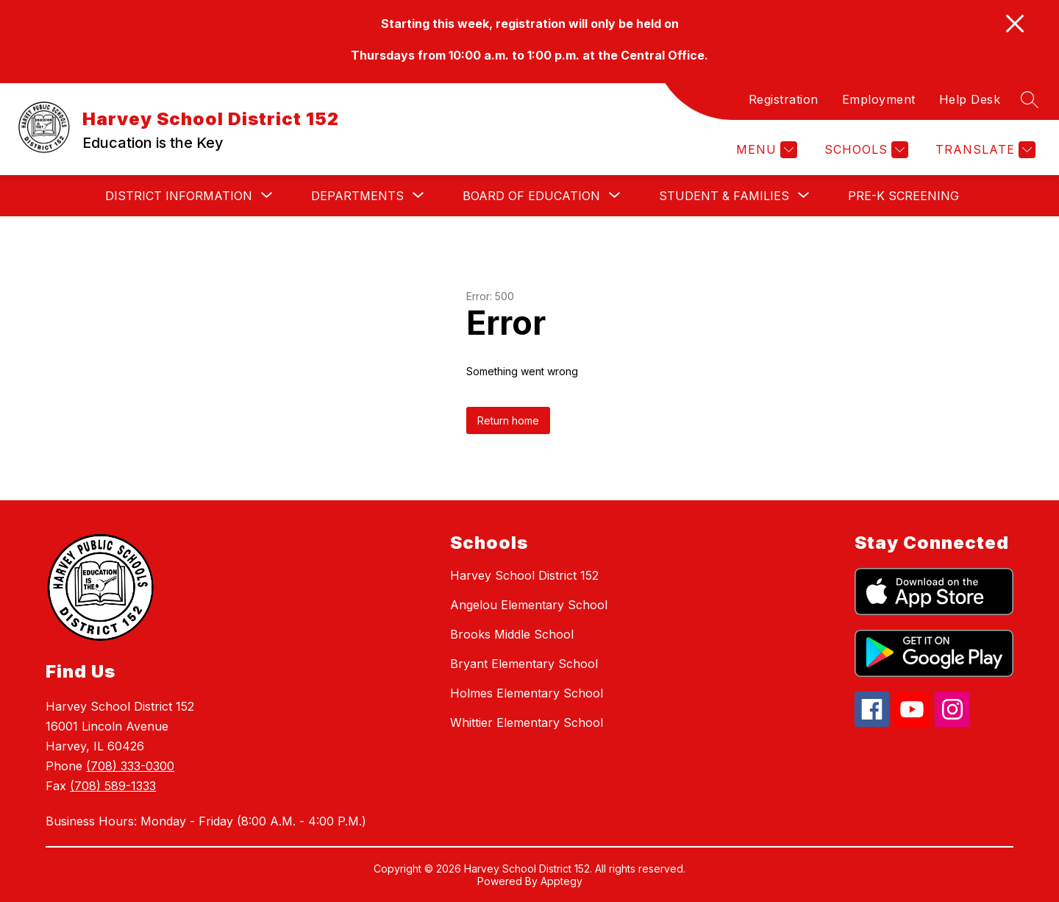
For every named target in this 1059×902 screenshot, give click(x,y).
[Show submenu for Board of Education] (531, 196)
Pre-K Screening (903, 195)
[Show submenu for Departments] (357, 196)
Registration (784, 99)
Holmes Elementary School (526, 693)
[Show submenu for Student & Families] (724, 196)
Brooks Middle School (512, 634)
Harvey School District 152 (524, 575)
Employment (879, 99)
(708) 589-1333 (113, 785)
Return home (508, 420)
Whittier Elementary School (526, 722)
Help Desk (970, 99)
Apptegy (561, 881)
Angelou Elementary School (528, 604)
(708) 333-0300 (130, 766)
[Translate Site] (983, 150)
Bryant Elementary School (524, 663)
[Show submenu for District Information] (178, 196)
